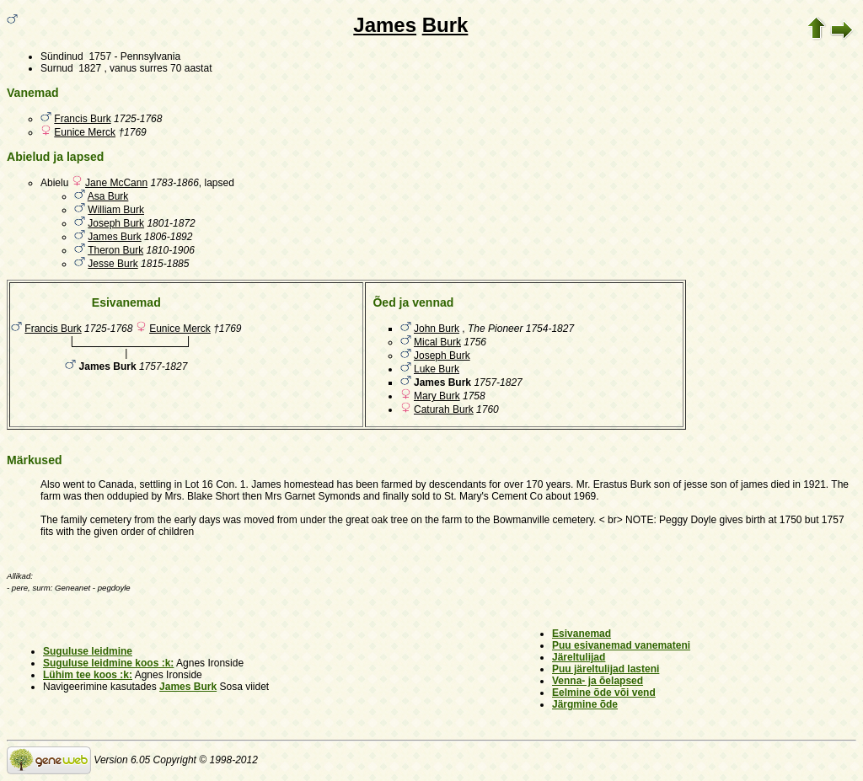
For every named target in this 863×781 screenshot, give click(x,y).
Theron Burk (115, 250)
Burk (445, 24)
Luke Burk (436, 369)
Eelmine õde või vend (604, 692)
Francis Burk (82, 119)
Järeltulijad (578, 657)
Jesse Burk (112, 264)
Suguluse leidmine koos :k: (108, 663)
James (384, 24)
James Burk (114, 237)
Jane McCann (116, 183)
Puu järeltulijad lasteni (605, 669)
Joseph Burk (116, 223)
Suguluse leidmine (87, 651)
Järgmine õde (585, 704)
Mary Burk (437, 396)
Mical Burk (437, 342)
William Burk (116, 210)
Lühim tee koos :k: (87, 675)
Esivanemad (581, 633)
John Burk (436, 328)
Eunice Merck (84, 132)
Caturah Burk (444, 409)
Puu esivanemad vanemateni (621, 645)
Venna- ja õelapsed (597, 681)
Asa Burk (108, 196)
